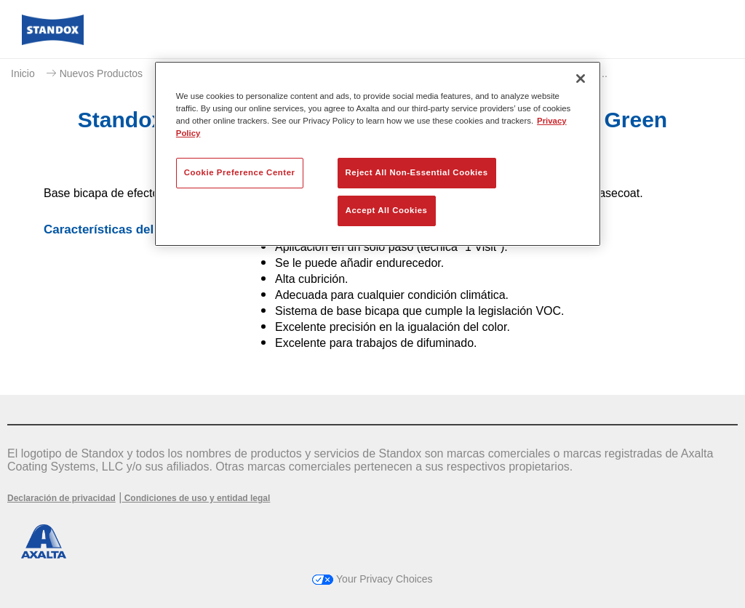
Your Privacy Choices (372, 579)
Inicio (23, 73)
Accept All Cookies (387, 210)
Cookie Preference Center (239, 172)
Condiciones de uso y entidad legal (195, 498)
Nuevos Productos (101, 73)
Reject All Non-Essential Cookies (417, 172)
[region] (377, 154)
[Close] (581, 79)
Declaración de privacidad (61, 498)
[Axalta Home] (53, 41)
